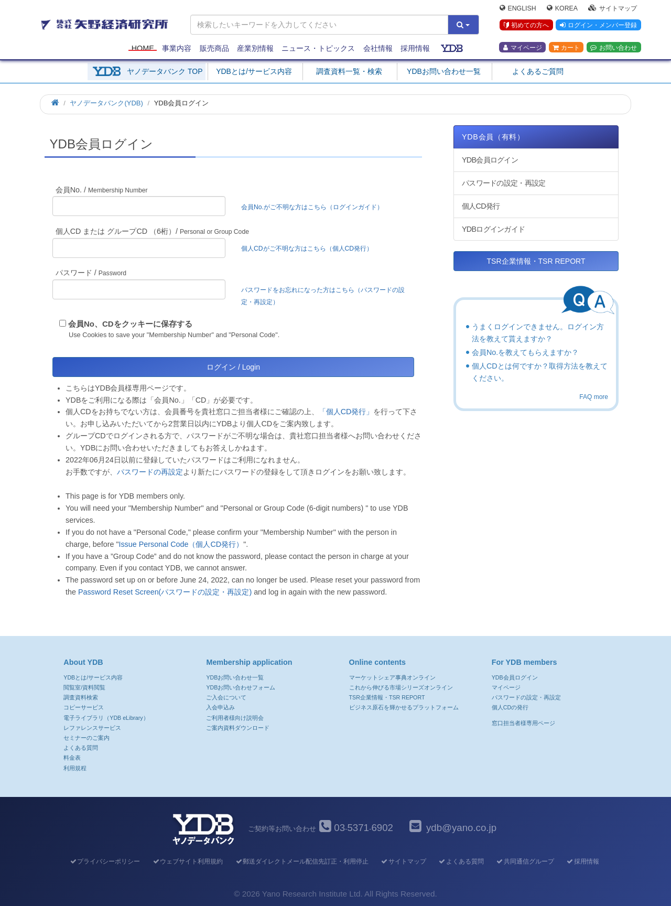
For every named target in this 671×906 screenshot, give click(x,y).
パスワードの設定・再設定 (503, 183)
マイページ (522, 47)
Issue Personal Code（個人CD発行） (180, 544)
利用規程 (74, 768)
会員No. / (102, 190)
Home (143, 48)
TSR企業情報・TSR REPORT (536, 261)
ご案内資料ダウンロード (237, 728)
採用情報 (415, 48)
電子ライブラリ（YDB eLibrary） (105, 718)
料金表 (72, 757)
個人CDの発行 (510, 707)
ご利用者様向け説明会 (235, 718)
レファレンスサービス (92, 728)
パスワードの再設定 (150, 472)
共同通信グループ (525, 861)
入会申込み (220, 707)
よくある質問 (80, 748)
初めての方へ (526, 25)
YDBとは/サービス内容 (254, 71)
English (518, 8)
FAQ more (593, 397)
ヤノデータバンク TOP (164, 71)
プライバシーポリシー (104, 861)
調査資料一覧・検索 (349, 71)
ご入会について (226, 697)
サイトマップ (612, 8)
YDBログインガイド (493, 229)
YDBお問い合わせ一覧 (444, 71)
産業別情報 (255, 48)
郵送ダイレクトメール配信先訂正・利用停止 (302, 861)
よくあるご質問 (538, 71)
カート (566, 47)
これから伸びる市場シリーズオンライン (401, 687)
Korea (562, 8)
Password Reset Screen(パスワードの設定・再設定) (165, 592)
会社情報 (378, 48)
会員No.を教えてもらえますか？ (525, 352)
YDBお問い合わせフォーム (240, 687)
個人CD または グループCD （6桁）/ (152, 231)
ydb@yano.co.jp (461, 827)
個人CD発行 (481, 206)
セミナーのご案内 (86, 738)
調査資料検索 (80, 697)
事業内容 (176, 48)
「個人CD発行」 (346, 411)
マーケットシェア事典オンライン (392, 677)
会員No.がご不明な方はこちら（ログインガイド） (315, 207)
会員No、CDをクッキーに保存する (130, 324)
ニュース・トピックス (318, 48)
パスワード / (91, 272)
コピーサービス (83, 707)
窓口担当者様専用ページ (523, 723)
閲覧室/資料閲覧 (84, 687)
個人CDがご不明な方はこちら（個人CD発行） (307, 248)
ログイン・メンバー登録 (598, 25)
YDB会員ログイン (490, 160)
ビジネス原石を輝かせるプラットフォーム (404, 707)
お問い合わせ (613, 47)
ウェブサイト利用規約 (187, 861)
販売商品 (214, 48)
